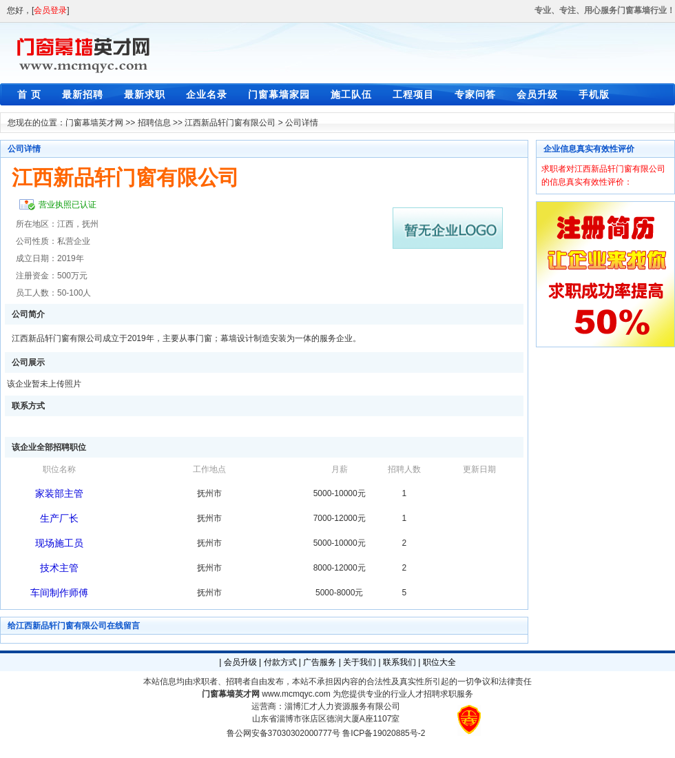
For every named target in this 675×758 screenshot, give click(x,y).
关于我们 (359, 662)
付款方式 (280, 662)
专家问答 (475, 94)
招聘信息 (154, 122)
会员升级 (537, 94)
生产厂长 (59, 518)
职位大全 (439, 662)
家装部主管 (59, 493)
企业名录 (206, 94)
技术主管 (59, 567)
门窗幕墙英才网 (94, 122)
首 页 (29, 94)
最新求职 (144, 94)
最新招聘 (82, 94)
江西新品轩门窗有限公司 (230, 122)
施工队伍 (351, 94)
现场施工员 (59, 543)
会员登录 (50, 10)
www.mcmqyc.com (296, 694)
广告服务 (319, 662)
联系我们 (399, 662)
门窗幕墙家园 (279, 94)
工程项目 (413, 94)
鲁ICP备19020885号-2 (383, 733)
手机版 (594, 94)
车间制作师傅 (59, 592)
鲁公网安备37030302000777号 (283, 733)
